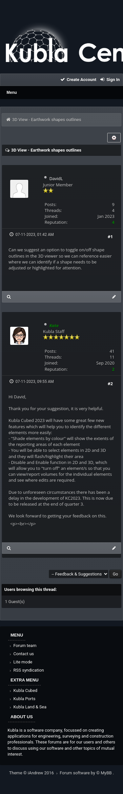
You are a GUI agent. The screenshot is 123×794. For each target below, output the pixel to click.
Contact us (21, 653)
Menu (12, 92)
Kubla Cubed (23, 690)
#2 (110, 384)
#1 (110, 237)
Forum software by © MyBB (86, 772)
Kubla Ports (22, 698)
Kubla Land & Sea (28, 706)
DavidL (56, 178)
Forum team (22, 645)
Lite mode (20, 661)
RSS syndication (26, 670)
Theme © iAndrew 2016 (34, 772)
